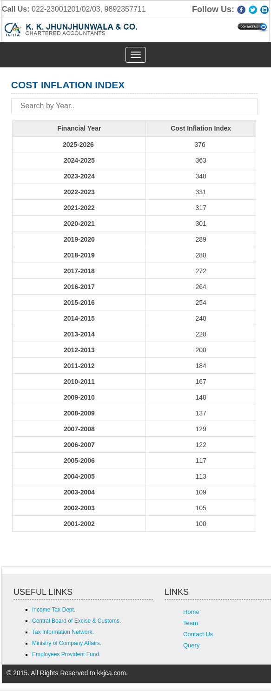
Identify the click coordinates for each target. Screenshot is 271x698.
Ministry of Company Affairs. (66, 643)
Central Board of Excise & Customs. (76, 621)
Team (190, 622)
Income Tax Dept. (53, 609)
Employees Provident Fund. (66, 654)
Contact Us (198, 634)
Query (191, 645)
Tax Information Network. (63, 632)
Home (191, 611)
